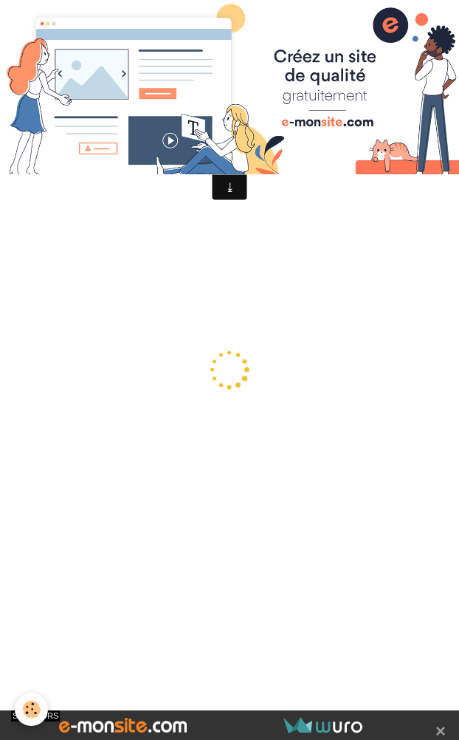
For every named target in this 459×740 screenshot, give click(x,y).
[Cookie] (31, 709)
